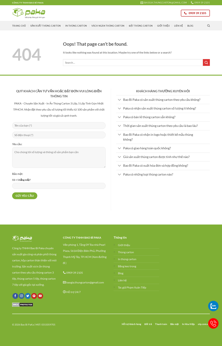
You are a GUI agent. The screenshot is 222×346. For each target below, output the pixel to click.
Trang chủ (19, 25)
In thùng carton (76, 25)
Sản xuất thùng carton (45, 25)
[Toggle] (119, 100)
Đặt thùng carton (141, 25)
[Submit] (206, 62)
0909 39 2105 (74, 272)
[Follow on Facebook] (15, 296)
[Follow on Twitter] (28, 296)
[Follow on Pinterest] (34, 296)
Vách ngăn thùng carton (107, 25)
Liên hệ (178, 25)
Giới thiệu (163, 25)
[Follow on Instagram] (21, 296)
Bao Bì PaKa (27, 324)
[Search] (208, 25)
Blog (190, 25)
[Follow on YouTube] (40, 296)
